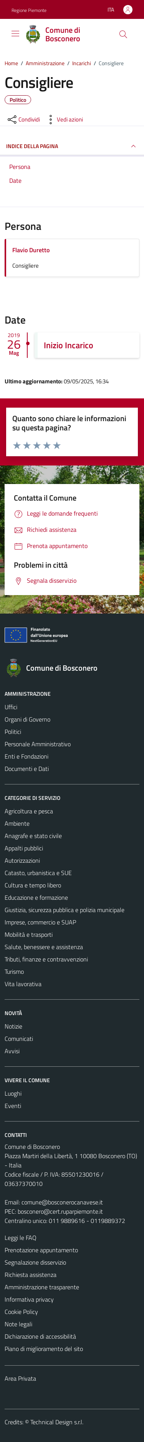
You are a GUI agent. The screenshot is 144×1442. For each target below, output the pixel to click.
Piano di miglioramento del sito (44, 1348)
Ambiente (17, 823)
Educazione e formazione (36, 897)
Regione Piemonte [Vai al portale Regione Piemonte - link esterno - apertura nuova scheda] (29, 10)
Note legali (18, 1324)
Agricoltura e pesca (29, 811)
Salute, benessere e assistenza (44, 946)
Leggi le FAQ (20, 1237)
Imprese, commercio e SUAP (40, 922)
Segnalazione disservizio (35, 1262)
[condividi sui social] (23, 119)
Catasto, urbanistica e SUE (38, 872)
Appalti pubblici (24, 848)
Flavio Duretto (31, 250)
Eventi (13, 1105)
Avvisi (12, 1051)
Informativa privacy (29, 1299)
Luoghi (13, 1093)
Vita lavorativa (23, 983)
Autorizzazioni (22, 860)
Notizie (13, 1026)
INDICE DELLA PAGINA (72, 146)
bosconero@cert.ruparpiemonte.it (60, 1211)
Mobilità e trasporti (29, 934)
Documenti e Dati (27, 768)
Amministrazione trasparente (42, 1287)
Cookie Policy (21, 1311)
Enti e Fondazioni (26, 756)
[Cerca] (123, 34)
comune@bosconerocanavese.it (62, 1202)
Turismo (14, 971)
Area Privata (20, 1378)
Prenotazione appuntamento (41, 1250)
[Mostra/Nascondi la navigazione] (15, 33)
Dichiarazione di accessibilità (40, 1336)
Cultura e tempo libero (33, 885)
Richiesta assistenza (30, 1274)
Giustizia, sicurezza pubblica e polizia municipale (64, 909)
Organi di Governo (27, 719)
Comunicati (19, 1038)
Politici (13, 731)
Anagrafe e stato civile (33, 835)
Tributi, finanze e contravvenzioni (46, 959)
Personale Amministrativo (38, 744)
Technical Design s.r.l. (56, 1422)
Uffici (11, 707)
